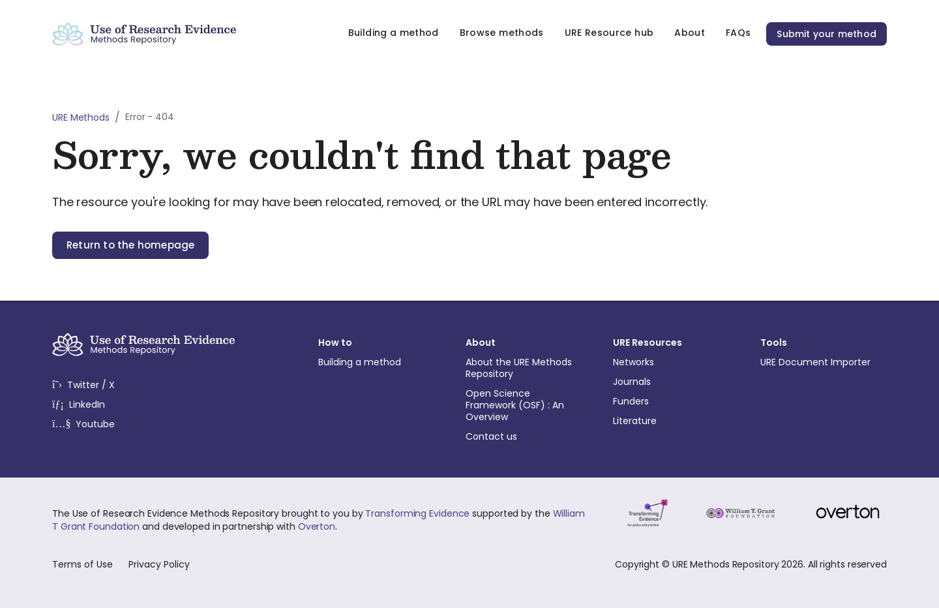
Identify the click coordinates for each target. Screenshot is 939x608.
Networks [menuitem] (671, 362)
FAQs (738, 32)
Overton (316, 526)
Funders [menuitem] (671, 401)
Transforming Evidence (417, 513)
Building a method (393, 32)
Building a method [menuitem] (376, 362)
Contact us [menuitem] (523, 436)
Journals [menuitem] (671, 381)
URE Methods (81, 117)
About (689, 32)
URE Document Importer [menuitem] (818, 362)
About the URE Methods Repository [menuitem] (523, 368)
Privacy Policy (159, 564)
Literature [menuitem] (671, 421)
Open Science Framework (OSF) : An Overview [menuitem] (523, 405)
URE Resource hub (609, 32)
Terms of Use (82, 564)
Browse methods (502, 32)
